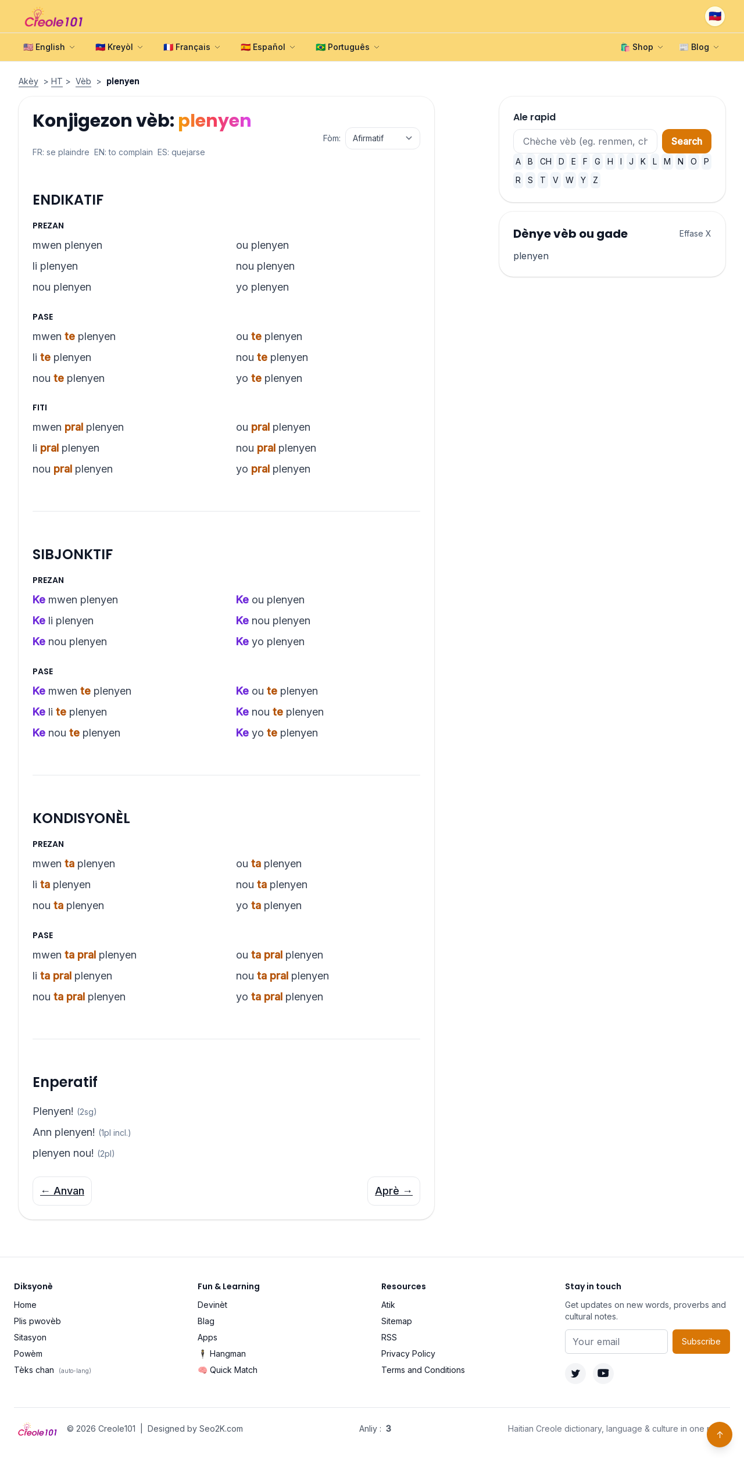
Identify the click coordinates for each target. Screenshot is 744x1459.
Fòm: (332, 138)
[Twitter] (575, 1373)
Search (686, 141)
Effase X (695, 233)
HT (57, 81)
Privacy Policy (408, 1353)
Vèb (83, 81)
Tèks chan (52, 1370)
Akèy (28, 81)
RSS (389, 1337)
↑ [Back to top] (720, 1434)
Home (25, 1305)
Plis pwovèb (37, 1321)
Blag (206, 1321)
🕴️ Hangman (222, 1353)
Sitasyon (30, 1337)
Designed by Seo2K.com (195, 1428)
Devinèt (212, 1305)
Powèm (28, 1353)
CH (546, 161)
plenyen (531, 256)
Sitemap (396, 1321)
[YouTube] (603, 1373)
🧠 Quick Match (227, 1370)
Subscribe (701, 1341)
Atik (388, 1305)
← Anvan (62, 1191)
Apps (207, 1337)
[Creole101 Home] (55, 16)
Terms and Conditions (423, 1370)
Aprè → (394, 1191)
